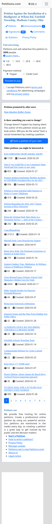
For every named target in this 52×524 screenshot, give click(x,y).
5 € (7, 61)
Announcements (33, 26)
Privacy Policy (29, 37)
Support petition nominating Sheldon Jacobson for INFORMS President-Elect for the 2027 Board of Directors (25, 180)
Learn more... (11, 55)
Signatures (16, 31)
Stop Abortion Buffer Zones (17, 112)
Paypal (13, 74)
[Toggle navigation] (46, 4)
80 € (8, 64)
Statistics (12, 37)
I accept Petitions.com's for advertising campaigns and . (26, 90)
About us (13, 452)
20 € (28, 61)
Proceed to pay (13, 80)
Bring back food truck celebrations (19, 303)
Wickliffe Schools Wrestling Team (19, 340)
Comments (37, 31)
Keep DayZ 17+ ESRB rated (16, 364)
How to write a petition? (20, 439)
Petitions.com (11, 4)
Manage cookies (16, 446)
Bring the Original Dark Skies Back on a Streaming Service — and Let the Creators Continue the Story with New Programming (23, 219)
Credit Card (32, 74)
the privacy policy (20, 93)
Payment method (12, 70)
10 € (17, 61)
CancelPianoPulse (12, 230)
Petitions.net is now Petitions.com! (26, 449)
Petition (11, 26)
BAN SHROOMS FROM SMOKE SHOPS (23, 154)
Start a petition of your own (26, 140)
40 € (38, 61)
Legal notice (14, 455)
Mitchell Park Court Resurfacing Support (22, 240)
